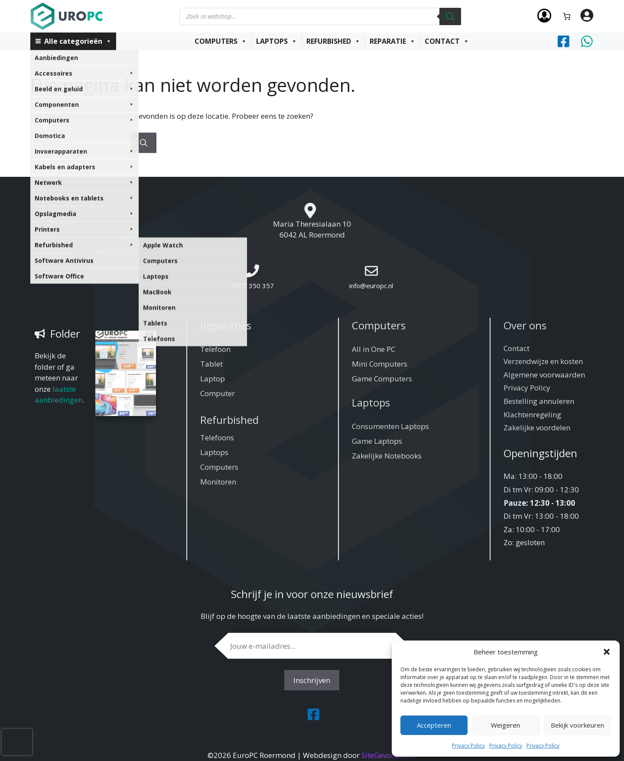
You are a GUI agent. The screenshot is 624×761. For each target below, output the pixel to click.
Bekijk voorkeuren (577, 725)
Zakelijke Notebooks (387, 456)
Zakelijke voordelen (537, 428)
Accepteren (434, 725)
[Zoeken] (450, 16)
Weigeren (505, 725)
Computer (217, 393)
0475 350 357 (252, 285)
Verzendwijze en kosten (543, 361)
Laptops (276, 41)
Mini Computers (379, 364)
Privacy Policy (468, 745)
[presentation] (17, 742)
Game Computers (382, 379)
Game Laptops (377, 441)
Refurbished (333, 41)
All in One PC (373, 349)
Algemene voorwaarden (544, 375)
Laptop (212, 379)
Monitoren (218, 482)
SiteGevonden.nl (388, 755)
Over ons (525, 325)
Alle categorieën (78, 41)
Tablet (211, 364)
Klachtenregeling (532, 415)
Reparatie (393, 41)
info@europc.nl (371, 285)
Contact (447, 41)
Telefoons (217, 437)
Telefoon (215, 349)
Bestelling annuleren (539, 401)
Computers (221, 41)
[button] (606, 651)
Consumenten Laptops (390, 426)
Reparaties (225, 325)
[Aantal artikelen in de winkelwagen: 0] (567, 16)
